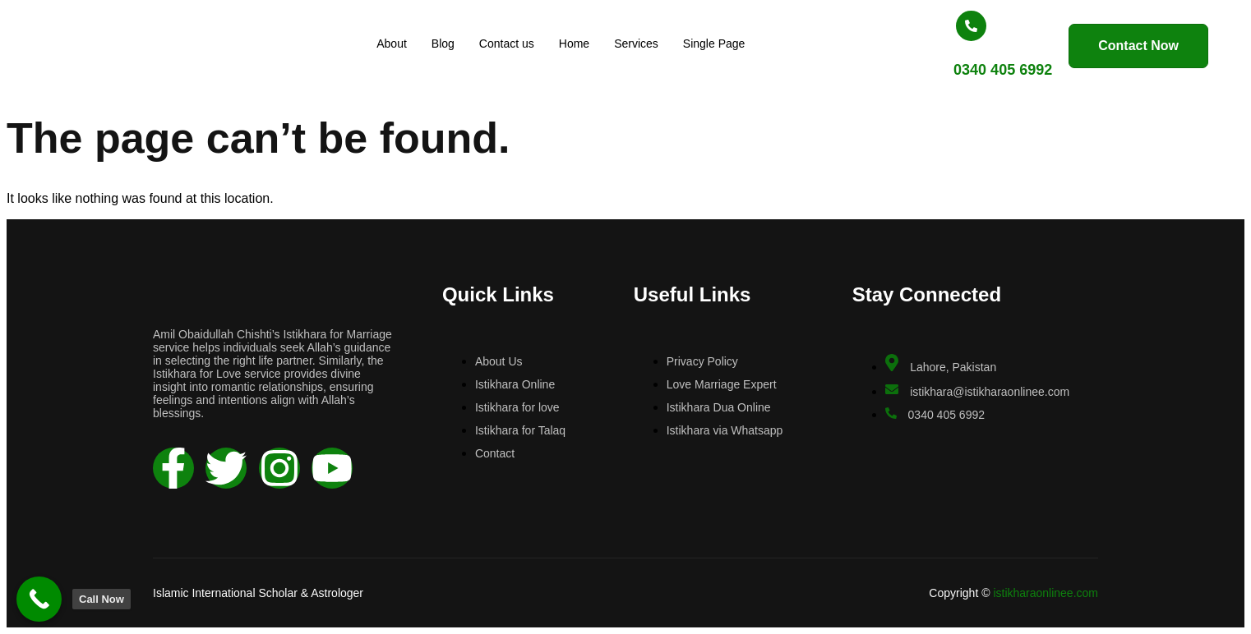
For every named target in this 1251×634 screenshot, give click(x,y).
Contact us (514, 43)
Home (582, 43)
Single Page (722, 43)
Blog (451, 43)
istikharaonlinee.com (1045, 593)
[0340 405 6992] (925, 26)
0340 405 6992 (956, 70)
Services (645, 43)
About (400, 43)
